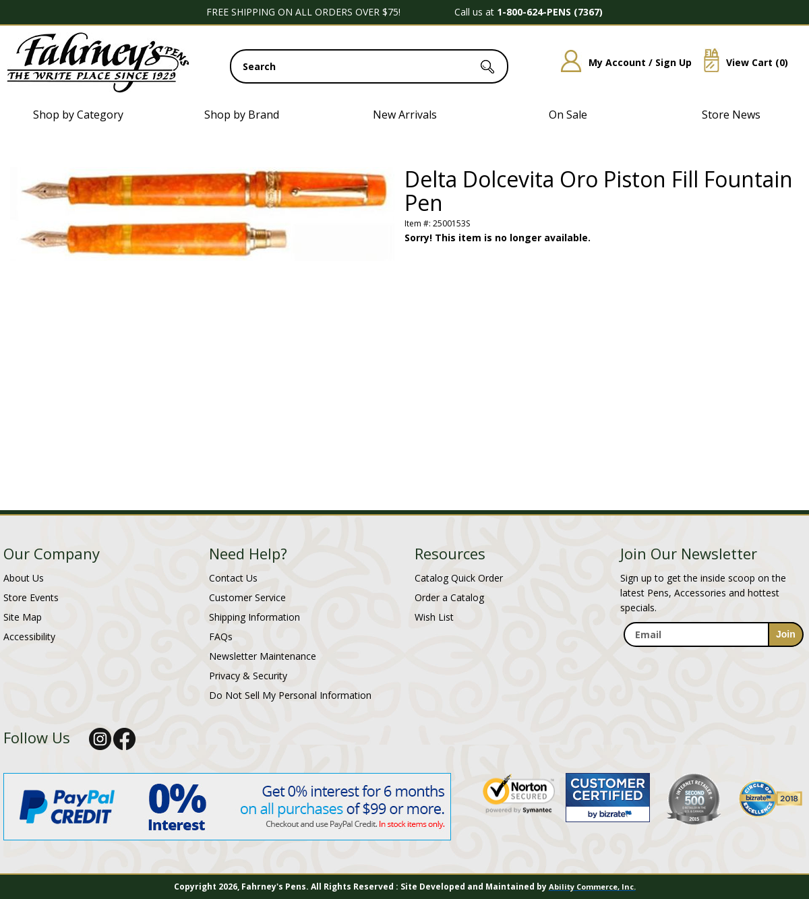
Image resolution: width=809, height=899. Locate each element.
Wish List (434, 617)
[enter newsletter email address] (713, 634)
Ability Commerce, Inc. (592, 886)
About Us (23, 577)
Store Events (31, 597)
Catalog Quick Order (459, 577)
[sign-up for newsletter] (786, 634)
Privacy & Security (248, 675)
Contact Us (233, 577)
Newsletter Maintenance (262, 656)
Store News (731, 114)
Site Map (22, 617)
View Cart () (741, 62)
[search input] (369, 66)
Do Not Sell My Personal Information (290, 695)
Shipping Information (254, 617)
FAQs (221, 636)
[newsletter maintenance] (712, 661)
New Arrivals (405, 114)
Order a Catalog (449, 597)
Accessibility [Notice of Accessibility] (29, 636)
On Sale (568, 114)
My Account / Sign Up (621, 62)
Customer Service (247, 597)
